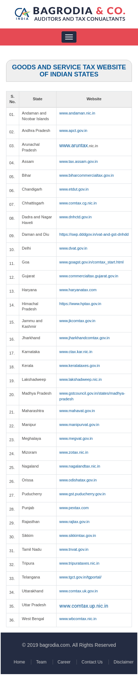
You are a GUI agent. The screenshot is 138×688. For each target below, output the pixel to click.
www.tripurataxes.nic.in (79, 563)
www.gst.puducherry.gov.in (82, 494)
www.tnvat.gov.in (74, 549)
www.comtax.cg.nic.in (78, 203)
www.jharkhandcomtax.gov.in (84, 338)
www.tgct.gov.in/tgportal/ (80, 577)
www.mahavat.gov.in (77, 411)
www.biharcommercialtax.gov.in (86, 175)
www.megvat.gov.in (76, 438)
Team (41, 662)
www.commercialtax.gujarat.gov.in (88, 276)
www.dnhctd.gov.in (75, 217)
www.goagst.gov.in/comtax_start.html (91, 262)
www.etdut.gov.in (74, 189)
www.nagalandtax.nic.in (79, 466)
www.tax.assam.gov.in (78, 161)
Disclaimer (122, 662)
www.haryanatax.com (78, 290)
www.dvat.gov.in (73, 248)
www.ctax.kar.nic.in (75, 352)
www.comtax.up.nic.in (83, 606)
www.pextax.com (74, 508)
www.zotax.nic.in (73, 452)
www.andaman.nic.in (77, 113)
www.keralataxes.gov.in (79, 365)
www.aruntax (73, 145)
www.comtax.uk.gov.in (78, 591)
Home (20, 662)
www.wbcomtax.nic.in (78, 619)
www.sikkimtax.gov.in (77, 535)
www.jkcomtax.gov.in (77, 321)
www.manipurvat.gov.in (79, 424)
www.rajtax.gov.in (74, 521)
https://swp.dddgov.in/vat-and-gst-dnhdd (94, 234)
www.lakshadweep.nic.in (80, 379)
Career (63, 662)
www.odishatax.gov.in (78, 480)
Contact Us (91, 662)
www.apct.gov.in (73, 130)
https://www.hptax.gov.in (80, 304)
